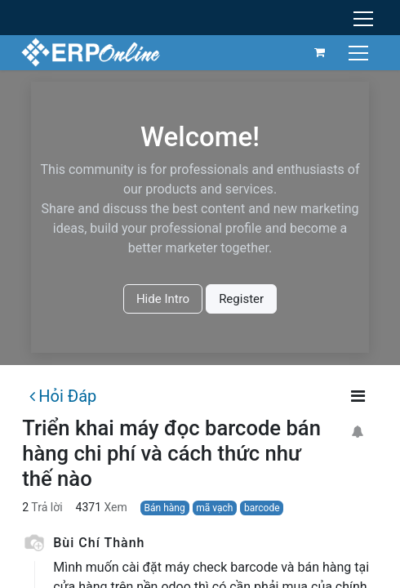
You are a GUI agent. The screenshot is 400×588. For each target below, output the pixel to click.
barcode (261, 508)
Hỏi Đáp (62, 396)
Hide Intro (162, 299)
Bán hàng (164, 508)
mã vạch (214, 508)
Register (241, 299)
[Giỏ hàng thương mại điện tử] (318, 52)
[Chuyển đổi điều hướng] (359, 52)
